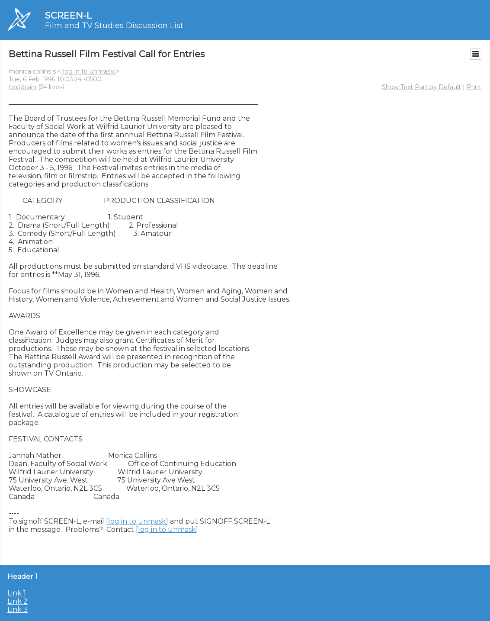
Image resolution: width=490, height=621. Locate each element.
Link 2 (17, 601)
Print (474, 87)
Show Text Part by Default (421, 87)
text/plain (22, 87)
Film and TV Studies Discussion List (114, 25)
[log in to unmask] (88, 71)
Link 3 (17, 609)
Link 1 (16, 593)
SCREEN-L (68, 15)
